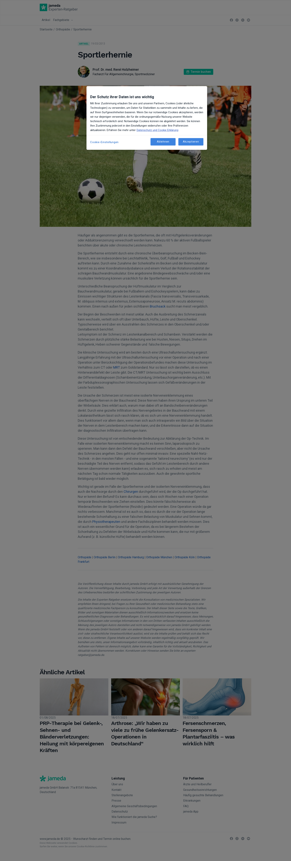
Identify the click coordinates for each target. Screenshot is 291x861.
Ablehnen (163, 141)
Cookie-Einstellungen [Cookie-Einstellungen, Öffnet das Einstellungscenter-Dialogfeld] (104, 142)
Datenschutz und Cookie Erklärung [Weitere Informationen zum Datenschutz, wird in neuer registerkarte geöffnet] (157, 130)
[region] (146, 118)
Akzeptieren (191, 141)
